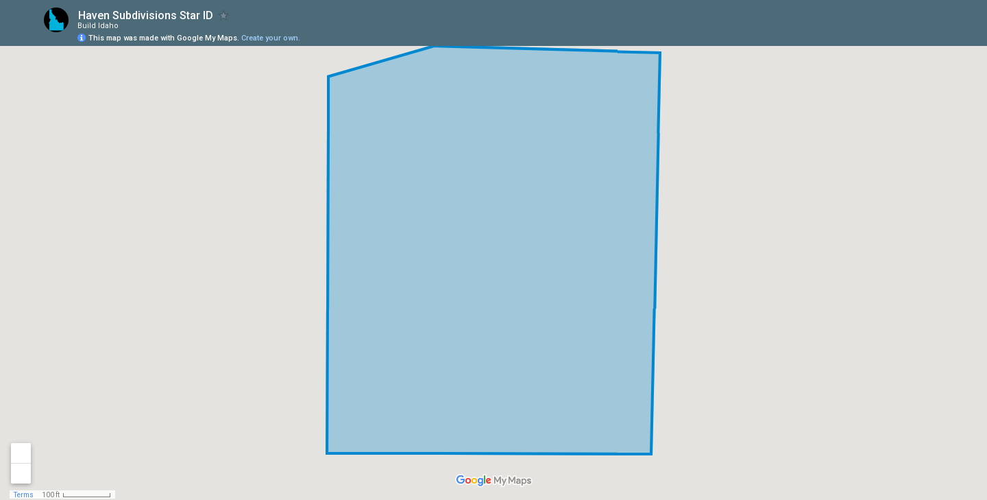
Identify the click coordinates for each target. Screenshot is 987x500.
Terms (24, 495)
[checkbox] (224, 15)
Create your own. (270, 38)
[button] (921, 31)
